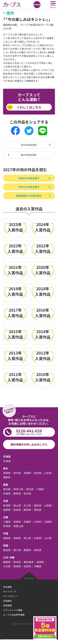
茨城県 (6, 493)
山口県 (48, 538)
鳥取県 (6, 538)
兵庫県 (48, 521)
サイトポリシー (10, 596)
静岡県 (27, 509)
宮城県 (27, 473)
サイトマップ (9, 591)
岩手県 (17, 473)
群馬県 (17, 493)
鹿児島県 (29, 562)
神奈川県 (18, 489)
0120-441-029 (29, 432)
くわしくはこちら (29, 107)
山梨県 (48, 505)
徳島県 (6, 550)
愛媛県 (27, 550)
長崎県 (40, 562)
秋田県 (37, 473)
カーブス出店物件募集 (14, 614)
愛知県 (37, 509)
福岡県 (6, 562)
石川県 (27, 505)
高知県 (37, 550)
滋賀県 (17, 521)
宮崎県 (17, 566)
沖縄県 (37, 566)
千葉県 (40, 489)
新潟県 (6, 505)
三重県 (6, 521)
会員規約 (7, 600)
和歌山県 (18, 526)
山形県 (48, 473)
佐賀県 (27, 566)
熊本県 (17, 562)
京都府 (27, 521)
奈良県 (6, 526)
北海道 (6, 461)
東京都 (6, 489)
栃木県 (27, 493)
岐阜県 (17, 509)
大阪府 (37, 521)
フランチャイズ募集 (12, 610)
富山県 (17, 505)
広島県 (37, 538)
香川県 (17, 550)
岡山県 (27, 538)
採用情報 (7, 605)
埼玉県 (30, 489)
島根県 (17, 538)
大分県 (6, 566)
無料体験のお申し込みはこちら (29, 444)
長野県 (6, 509)
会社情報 (7, 587)
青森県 (6, 473)
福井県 (37, 505)
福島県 (6, 477)
